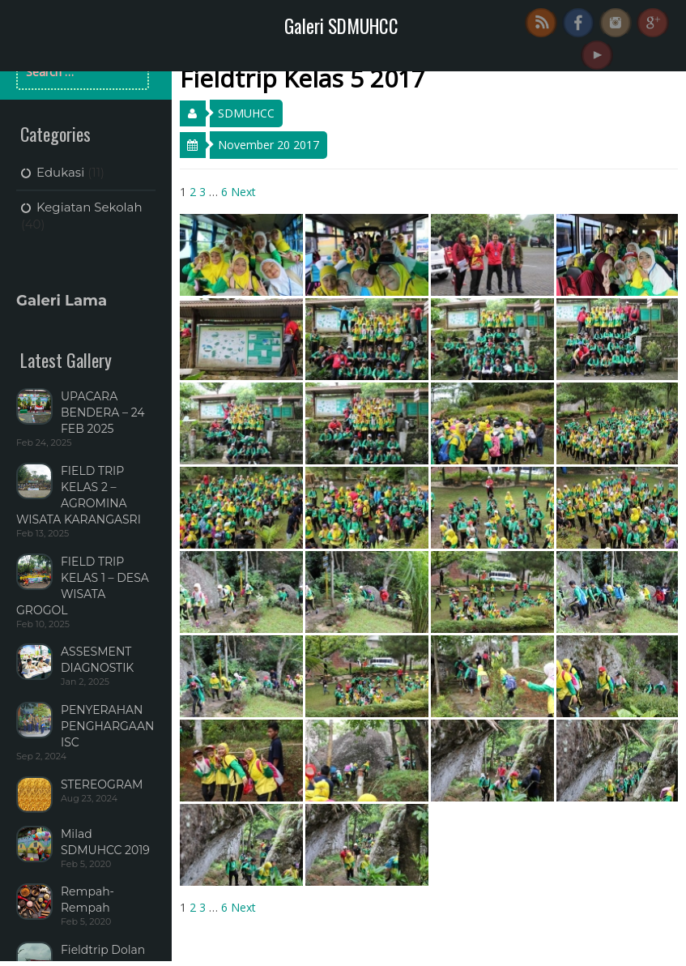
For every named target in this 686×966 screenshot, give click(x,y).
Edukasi (60, 172)
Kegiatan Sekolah (89, 207)
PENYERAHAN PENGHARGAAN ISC (107, 726)
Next (243, 191)
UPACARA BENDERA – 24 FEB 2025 (103, 412)
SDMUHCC (246, 113)
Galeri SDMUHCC (341, 26)
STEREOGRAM (102, 784)
